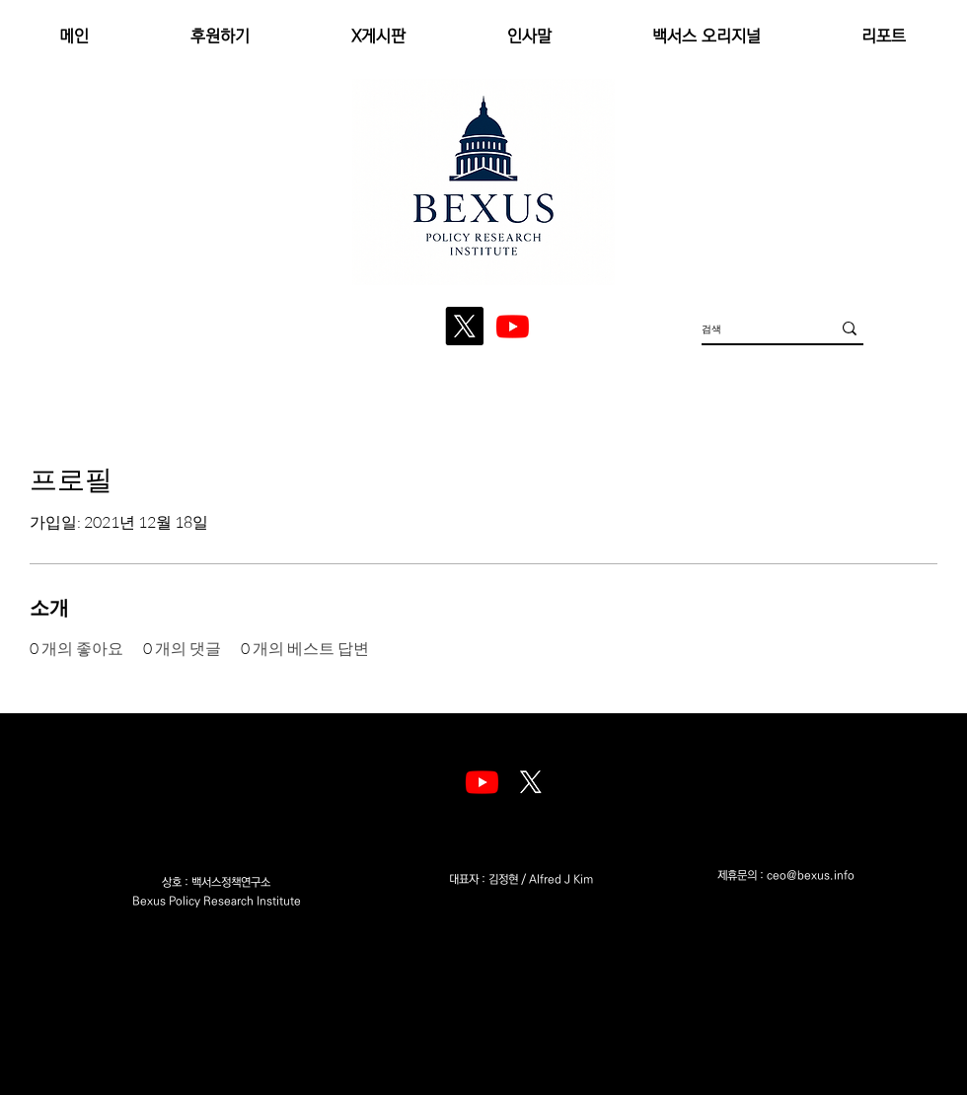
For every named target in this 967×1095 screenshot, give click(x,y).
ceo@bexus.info (811, 875)
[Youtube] (482, 782)
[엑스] (530, 782)
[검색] (751, 328)
